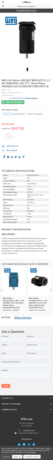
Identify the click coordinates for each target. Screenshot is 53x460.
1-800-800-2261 (28, 430)
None (6, 114)
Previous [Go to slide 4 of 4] (2, 290)
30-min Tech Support (17, 114)
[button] (30, 98)
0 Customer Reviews (16, 98)
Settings (6, 457)
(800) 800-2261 (27, 10)
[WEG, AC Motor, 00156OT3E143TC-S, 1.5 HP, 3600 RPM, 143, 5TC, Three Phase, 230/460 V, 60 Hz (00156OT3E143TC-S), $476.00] (39, 281)
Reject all (17, 457)
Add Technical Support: (10, 110)
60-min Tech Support (35, 114)
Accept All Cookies (32, 457)
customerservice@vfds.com (28, 433)
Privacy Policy (31, 452)
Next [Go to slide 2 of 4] (51, 290)
